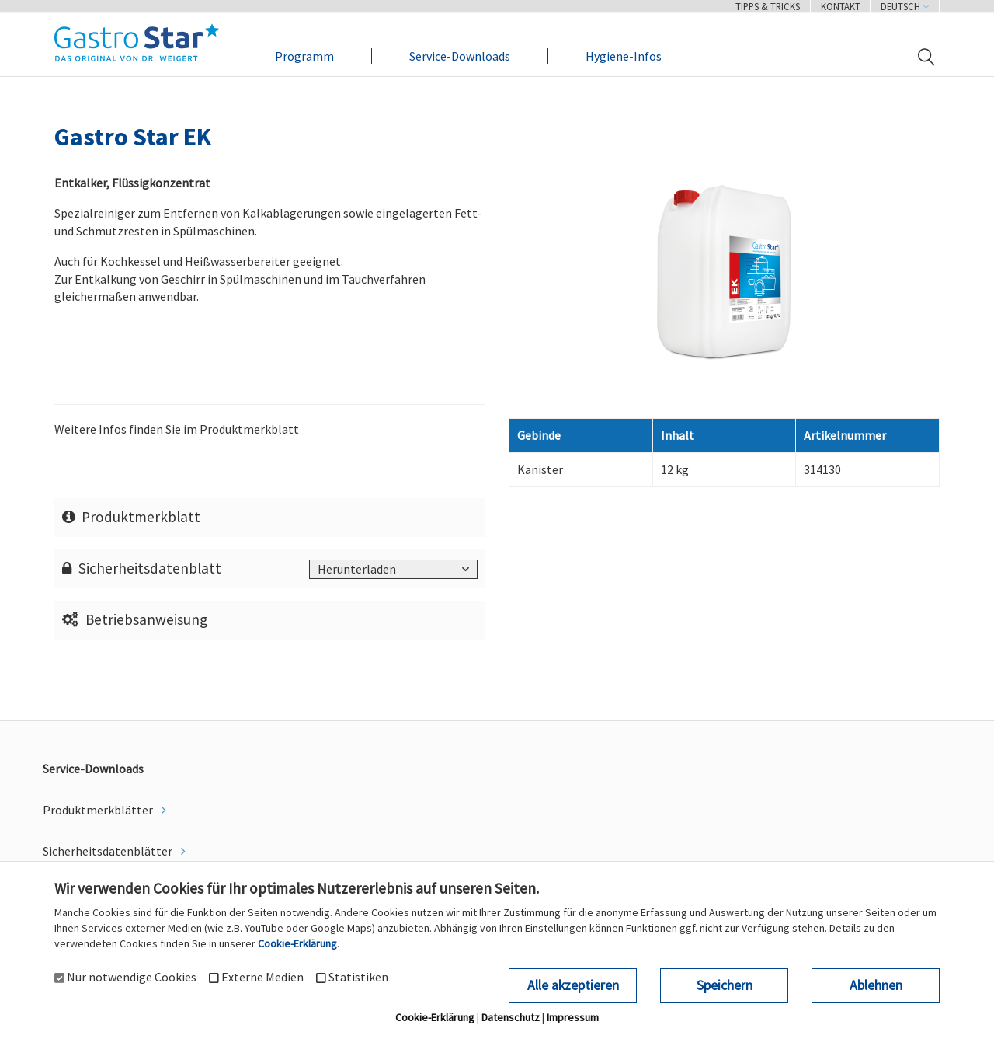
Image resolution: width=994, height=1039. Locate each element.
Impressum (573, 1017)
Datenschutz (510, 1017)
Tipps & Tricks (767, 6)
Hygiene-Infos (624, 56)
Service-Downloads (459, 56)
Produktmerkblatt (131, 516)
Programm (304, 56)
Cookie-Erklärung (297, 943)
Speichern (724, 985)
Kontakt (840, 6)
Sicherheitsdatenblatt (142, 568)
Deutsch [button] (905, 6)
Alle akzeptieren (573, 985)
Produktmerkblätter (99, 810)
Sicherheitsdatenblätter (109, 851)
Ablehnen (876, 985)
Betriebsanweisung (135, 619)
